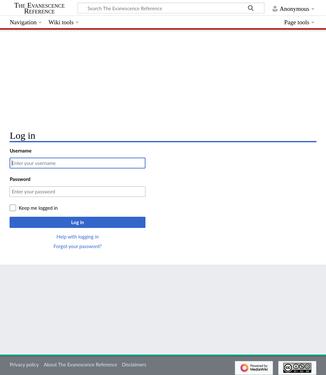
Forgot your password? (78, 246)
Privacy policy (24, 364)
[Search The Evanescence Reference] (171, 8)
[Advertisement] (163, 78)
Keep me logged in (38, 208)
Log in (77, 222)
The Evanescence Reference (39, 8)
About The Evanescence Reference (80, 364)
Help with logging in (77, 236)
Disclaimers (134, 364)
